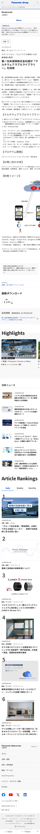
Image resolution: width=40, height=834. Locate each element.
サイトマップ (13, 819)
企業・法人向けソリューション (13, 285)
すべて (4, 754)
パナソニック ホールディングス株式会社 (13, 7)
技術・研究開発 (7, 765)
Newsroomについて (8, 806)
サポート (4, 819)
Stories (4, 787)
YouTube (18, 816)
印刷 (6, 41)
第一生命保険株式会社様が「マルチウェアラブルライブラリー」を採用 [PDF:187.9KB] (20, 319)
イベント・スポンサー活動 (11, 781)
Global (33, 746)
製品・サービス (7, 50)
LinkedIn (30, 816)
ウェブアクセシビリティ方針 (24, 821)
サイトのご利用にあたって (27, 819)
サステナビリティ (8, 776)
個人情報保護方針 (30, 823)
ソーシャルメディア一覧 (9, 801)
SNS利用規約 (9, 821)
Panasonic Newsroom (11, 746)
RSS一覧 (4, 810)
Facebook (10, 816)
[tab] (20, 488)
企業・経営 (6, 759)
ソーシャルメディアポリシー (13, 823)
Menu (19, 20)
